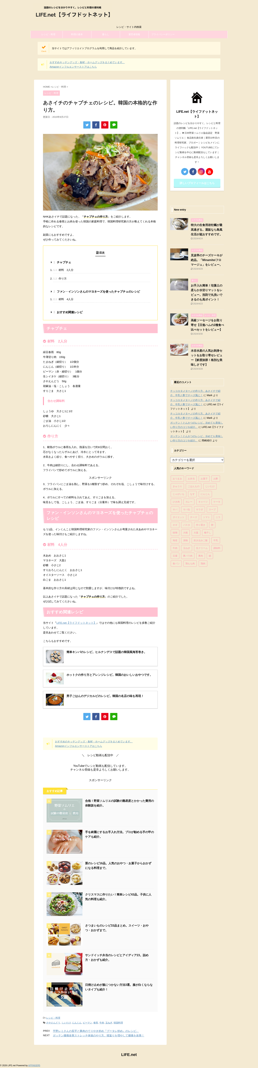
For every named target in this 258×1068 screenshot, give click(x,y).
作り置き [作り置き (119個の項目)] (200, 525)
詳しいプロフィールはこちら (197, 183)
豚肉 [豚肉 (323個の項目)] (200, 555)
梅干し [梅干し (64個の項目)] (207, 532)
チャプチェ (62, 262)
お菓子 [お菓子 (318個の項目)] (204, 478)
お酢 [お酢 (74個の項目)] (215, 478)
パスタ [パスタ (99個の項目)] (186, 525)
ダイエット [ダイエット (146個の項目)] (178, 517)
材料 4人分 (63, 299)
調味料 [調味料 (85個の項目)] (216, 548)
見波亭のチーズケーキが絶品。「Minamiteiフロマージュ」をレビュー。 (206, 260)
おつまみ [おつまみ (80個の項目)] (177, 478)
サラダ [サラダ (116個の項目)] (199, 509)
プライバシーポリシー (163, 34)
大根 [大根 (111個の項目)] (185, 532)
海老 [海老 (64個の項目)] (175, 540)
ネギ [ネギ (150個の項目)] (175, 525)
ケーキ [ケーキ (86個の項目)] (216, 501)
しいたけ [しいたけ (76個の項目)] (210, 486)
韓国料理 (118, 1022)
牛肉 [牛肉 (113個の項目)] (175, 548)
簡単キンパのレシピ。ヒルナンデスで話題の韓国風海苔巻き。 (106, 652)
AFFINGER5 (34, 1065)
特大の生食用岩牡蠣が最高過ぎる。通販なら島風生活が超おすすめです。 (206, 229)
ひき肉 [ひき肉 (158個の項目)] (176, 501)
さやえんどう (53, 1022)
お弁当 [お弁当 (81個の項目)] (191, 478)
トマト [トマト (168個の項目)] (206, 517)
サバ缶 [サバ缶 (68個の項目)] (186, 509)
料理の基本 (77, 34)
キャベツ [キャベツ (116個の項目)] (203, 501)
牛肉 (101, 1022)
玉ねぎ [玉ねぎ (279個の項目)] (186, 548)
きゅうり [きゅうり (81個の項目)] (177, 486)
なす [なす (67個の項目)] (192, 494)
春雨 (95, 1022)
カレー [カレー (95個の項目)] (188, 501)
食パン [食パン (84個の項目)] (176, 563)
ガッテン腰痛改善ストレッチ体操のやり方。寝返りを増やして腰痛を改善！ (98, 1035)
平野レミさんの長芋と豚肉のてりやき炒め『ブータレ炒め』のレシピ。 (96, 1030)
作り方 (60, 278)
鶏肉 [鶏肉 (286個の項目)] (203, 563)
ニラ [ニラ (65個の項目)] (218, 517)
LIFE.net (129, 1054)
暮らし (105, 34)
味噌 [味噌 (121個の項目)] (175, 532)
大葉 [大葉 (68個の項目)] (196, 532)
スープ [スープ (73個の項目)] (212, 509)
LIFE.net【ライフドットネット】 (76, 622)
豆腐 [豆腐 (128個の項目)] (175, 555)
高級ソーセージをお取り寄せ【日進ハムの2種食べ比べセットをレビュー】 (207, 325)
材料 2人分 (63, 269)
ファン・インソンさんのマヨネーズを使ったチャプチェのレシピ (96, 291)
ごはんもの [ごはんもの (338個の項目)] (193, 486)
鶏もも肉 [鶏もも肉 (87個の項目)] (190, 563)
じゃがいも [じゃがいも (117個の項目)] (178, 494)
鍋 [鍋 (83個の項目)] (210, 555)
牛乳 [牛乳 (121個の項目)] (215, 540)
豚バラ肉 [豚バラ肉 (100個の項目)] (187, 555)
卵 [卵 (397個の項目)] (212, 525)
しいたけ (66, 1022)
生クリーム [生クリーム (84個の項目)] (202, 548)
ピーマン (87, 1022)
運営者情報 (134, 34)
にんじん (77, 1022)
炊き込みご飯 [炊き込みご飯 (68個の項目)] (201, 540)
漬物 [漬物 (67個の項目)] (185, 540)
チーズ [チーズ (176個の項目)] (193, 517)
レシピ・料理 (48, 34)
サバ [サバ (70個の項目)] (175, 509)
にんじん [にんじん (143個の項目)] (205, 494)
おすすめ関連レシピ (67, 312)
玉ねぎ (108, 1022)
